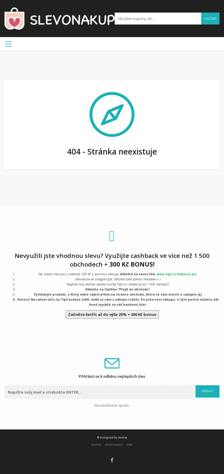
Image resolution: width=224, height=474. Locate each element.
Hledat (210, 18)
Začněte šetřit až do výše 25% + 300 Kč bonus (112, 314)
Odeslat (208, 391)
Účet (129, 444)
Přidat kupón (114, 444)
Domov (96, 444)
